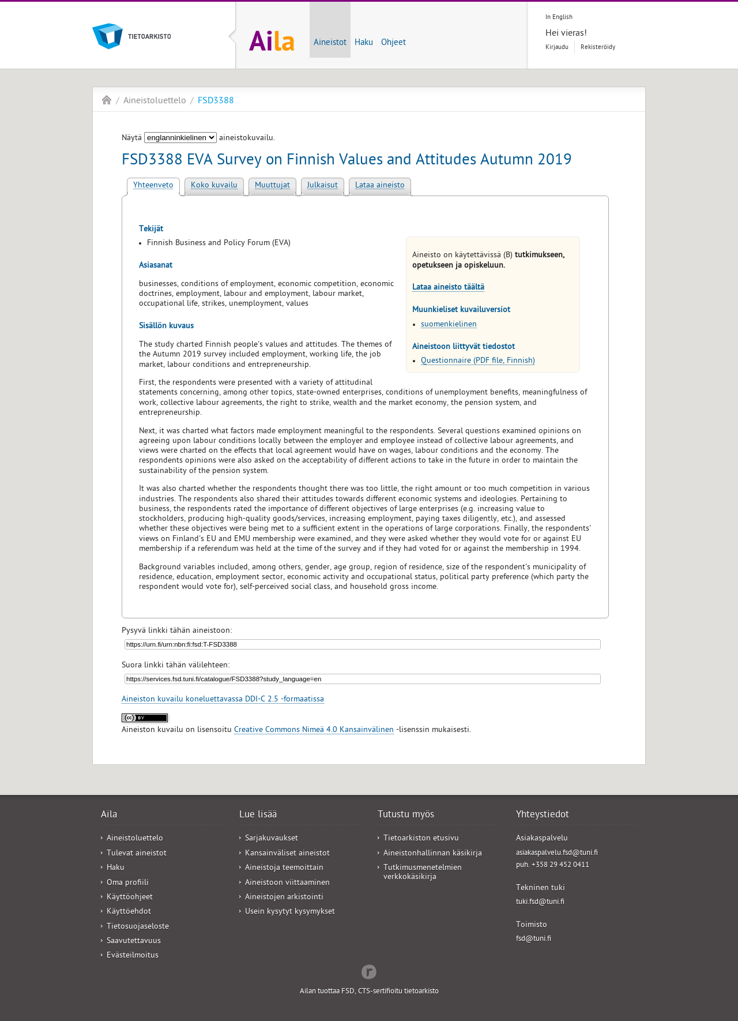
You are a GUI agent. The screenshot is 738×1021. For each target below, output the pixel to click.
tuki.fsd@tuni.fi (540, 902)
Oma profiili (128, 883)
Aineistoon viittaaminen (287, 883)
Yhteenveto (153, 186)
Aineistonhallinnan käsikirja (432, 854)
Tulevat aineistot (137, 854)
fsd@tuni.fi (533, 939)
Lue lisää (258, 815)
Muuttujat (272, 186)
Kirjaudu (556, 47)
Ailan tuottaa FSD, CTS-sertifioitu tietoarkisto (369, 992)
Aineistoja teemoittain (284, 868)
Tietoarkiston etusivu (421, 839)
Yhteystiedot (542, 815)
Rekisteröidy (598, 47)
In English (559, 17)
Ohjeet (393, 43)
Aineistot (330, 43)
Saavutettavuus (134, 942)
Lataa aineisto (380, 186)
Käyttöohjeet (130, 898)
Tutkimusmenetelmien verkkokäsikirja (422, 873)
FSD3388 (216, 101)
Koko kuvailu (214, 186)
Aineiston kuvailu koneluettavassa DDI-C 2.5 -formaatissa (223, 700)
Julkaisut (322, 186)
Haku (364, 43)
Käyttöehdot (129, 912)
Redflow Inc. (369, 971)
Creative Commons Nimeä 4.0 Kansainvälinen (314, 730)
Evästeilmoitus (133, 956)
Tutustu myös (406, 815)
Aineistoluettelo (154, 101)
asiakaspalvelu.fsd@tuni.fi (557, 853)
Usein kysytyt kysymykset (290, 912)
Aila (106, 99)
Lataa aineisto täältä (448, 288)
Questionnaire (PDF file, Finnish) (478, 361)
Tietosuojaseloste (138, 927)
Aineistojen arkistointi (284, 898)
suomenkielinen (449, 325)
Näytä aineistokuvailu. (198, 139)
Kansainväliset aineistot (287, 854)
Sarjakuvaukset (271, 839)
